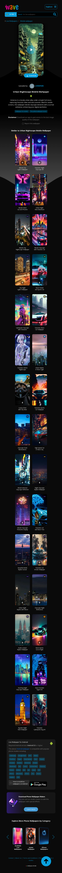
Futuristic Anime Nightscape (22, 368)
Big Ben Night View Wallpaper (22, 728)
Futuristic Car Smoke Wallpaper (39, 568)
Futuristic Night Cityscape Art (39, 168)
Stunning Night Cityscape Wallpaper (22, 688)
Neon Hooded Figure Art (39, 688)
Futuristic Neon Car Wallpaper (39, 328)
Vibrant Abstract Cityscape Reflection (22, 488)
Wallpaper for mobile (22, 111)
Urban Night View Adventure (39, 208)
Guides (31, 860)
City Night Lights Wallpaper (22, 288)
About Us (18, 858)
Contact (11, 858)
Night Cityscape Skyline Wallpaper (39, 488)
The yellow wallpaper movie (38, 111)
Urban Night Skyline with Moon (22, 608)
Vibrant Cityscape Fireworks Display (22, 528)
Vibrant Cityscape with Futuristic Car (39, 248)
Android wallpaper (23, 749)
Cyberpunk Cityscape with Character (22, 328)
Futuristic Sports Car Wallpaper (40, 408)
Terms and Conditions (30, 858)
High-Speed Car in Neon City (39, 448)
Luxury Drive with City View (22, 408)
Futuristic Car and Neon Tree (39, 528)
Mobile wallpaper (26, 21)
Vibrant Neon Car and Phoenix (22, 208)
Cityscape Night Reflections (39, 608)
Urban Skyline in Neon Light (39, 368)
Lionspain (36, 86)
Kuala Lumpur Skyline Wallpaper (22, 648)
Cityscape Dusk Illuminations (22, 448)
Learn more (31, 809)
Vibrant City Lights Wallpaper (22, 168)
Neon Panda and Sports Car (39, 288)
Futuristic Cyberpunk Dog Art (39, 728)
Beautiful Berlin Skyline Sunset (22, 568)
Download (31, 75)
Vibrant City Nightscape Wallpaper (22, 248)
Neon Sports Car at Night (39, 648)
